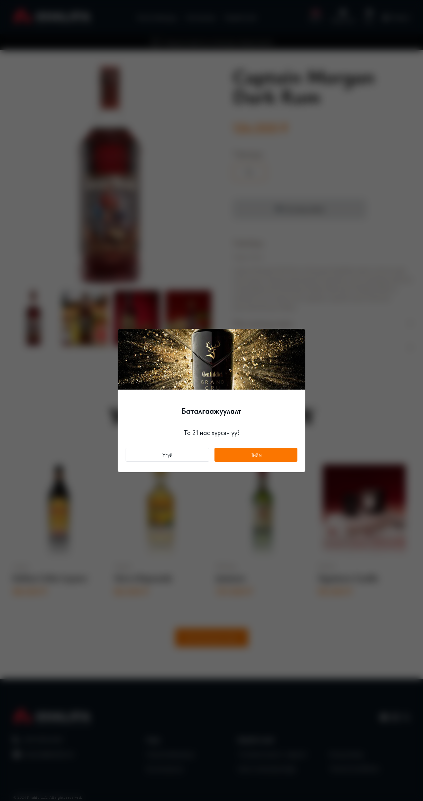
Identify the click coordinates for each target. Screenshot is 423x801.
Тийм (256, 454)
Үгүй (167, 454)
